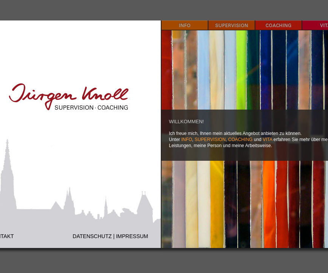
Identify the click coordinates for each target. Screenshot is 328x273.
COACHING (240, 139)
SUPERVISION (210, 139)
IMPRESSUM (132, 236)
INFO (186, 139)
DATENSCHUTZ (92, 236)
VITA (267, 139)
